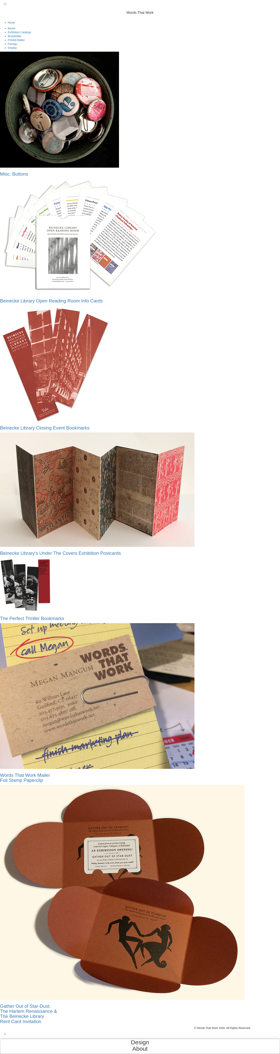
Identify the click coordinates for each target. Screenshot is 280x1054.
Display (12, 47)
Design (140, 1042)
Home (11, 22)
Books (11, 28)
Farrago (12, 43)
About (140, 1048)
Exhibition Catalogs (19, 32)
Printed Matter (16, 40)
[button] (140, 18)
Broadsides (14, 36)
